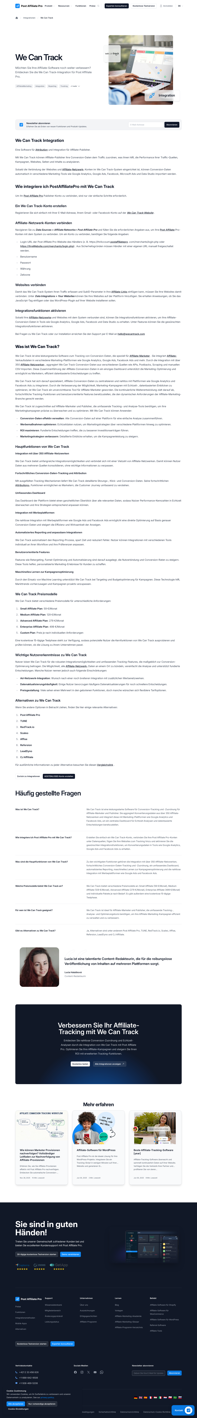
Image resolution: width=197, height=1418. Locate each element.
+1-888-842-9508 (28, 1377)
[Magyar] (155, 1397)
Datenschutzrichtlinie (129, 1412)
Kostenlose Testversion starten (32, 1344)
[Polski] (170, 1397)
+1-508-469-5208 (28, 1383)
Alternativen (20, 1329)
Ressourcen (65, 6)
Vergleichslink (105, 764)
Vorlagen (119, 1310)
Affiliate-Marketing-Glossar (127, 1322)
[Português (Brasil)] (175, 1397)
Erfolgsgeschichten (88, 1316)
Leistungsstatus (52, 1322)
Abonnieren (171, 124)
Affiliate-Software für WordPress (164, 1319)
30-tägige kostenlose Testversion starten (36, 1254)
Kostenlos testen (80, 1064)
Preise (18, 1306)
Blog (117, 1305)
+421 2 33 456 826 (29, 1372)
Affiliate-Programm (88, 1322)
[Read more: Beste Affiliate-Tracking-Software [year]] (155, 1148)
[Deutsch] (135, 1397)
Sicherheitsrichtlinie (107, 1412)
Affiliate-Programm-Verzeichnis (129, 1327)
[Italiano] (160, 1397)
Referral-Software (158, 1325)
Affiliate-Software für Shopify (163, 1305)
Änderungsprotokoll (54, 1316)
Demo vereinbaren (70, 1254)
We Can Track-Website (140, 212)
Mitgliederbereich (53, 1310)
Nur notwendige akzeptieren (41, 1404)
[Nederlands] (165, 1397)
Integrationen (29, 18)
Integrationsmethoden (25, 1318)
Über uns (84, 1305)
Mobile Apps (21, 1323)
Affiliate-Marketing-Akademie (128, 1316)
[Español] (145, 1397)
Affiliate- (172, 355)
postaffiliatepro (119, 241)
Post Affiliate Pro (33, 195)
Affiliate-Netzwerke (40, 317)
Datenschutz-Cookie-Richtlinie (156, 1412)
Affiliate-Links (119, 291)
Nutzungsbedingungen (84, 1412)
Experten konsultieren (116, 6)
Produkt (50, 6)
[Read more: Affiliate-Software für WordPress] (98, 1148)
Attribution (41, 149)
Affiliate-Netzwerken (32, 364)
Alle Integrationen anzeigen (109, 1064)
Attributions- (22, 485)
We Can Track (46, 18)
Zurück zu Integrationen (28, 776)
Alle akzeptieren (15, 1404)
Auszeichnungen (87, 1310)
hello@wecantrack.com (131, 334)
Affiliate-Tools (156, 1331)
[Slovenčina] (180, 1397)
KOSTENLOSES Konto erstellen (58, 776)
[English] (140, 1397)
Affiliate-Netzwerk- (73, 169)
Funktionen (20, 1312)
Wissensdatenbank (53, 1305)
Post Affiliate (167, 229)
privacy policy (47, 1397)
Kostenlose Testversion (144, 6)
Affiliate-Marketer (140, 355)
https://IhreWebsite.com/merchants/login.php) (47, 246)
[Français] (150, 1397)
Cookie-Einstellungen (18, 1409)
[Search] (100, 5)
